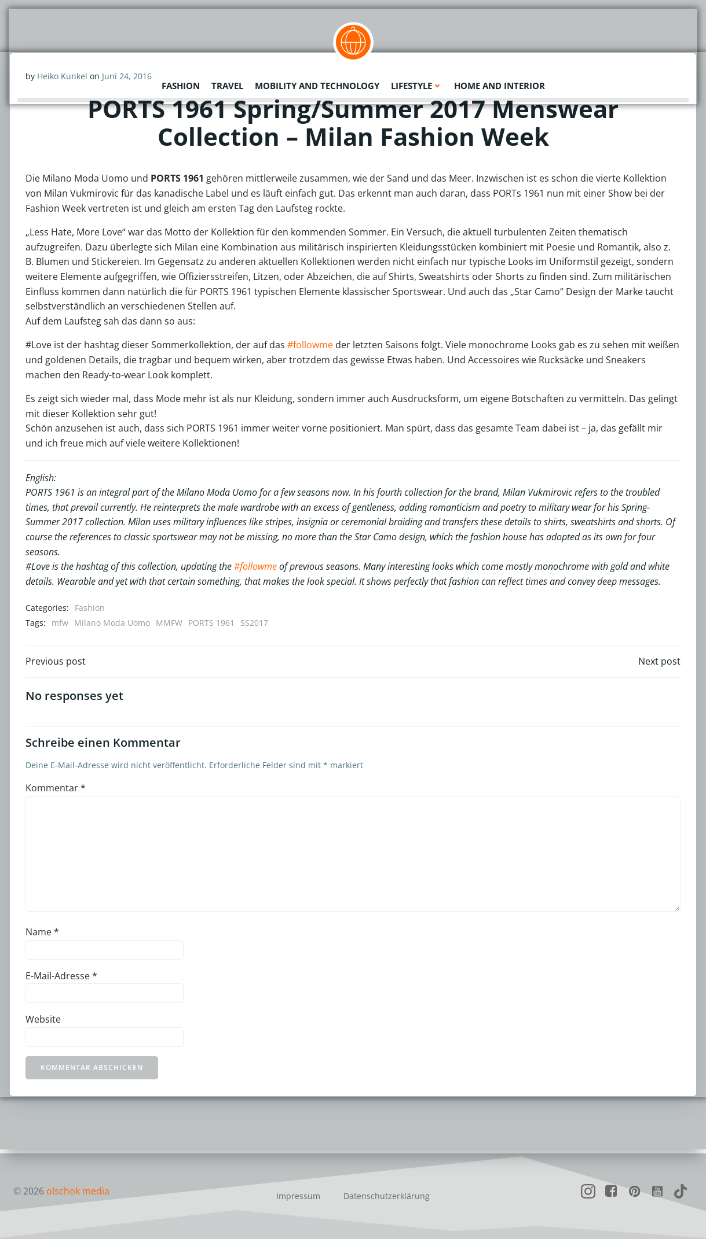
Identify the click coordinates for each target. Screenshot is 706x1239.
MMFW (169, 623)
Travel (227, 84)
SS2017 (255, 623)
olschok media (77, 1191)
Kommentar (56, 792)
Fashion (181, 84)
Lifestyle (416, 84)
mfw (60, 623)
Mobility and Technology (317, 84)
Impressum (298, 1195)
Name (43, 936)
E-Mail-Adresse (62, 979)
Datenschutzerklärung (386, 1195)
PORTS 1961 (212, 623)
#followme (311, 346)
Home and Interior (499, 84)
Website (43, 1023)
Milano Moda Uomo (113, 623)
